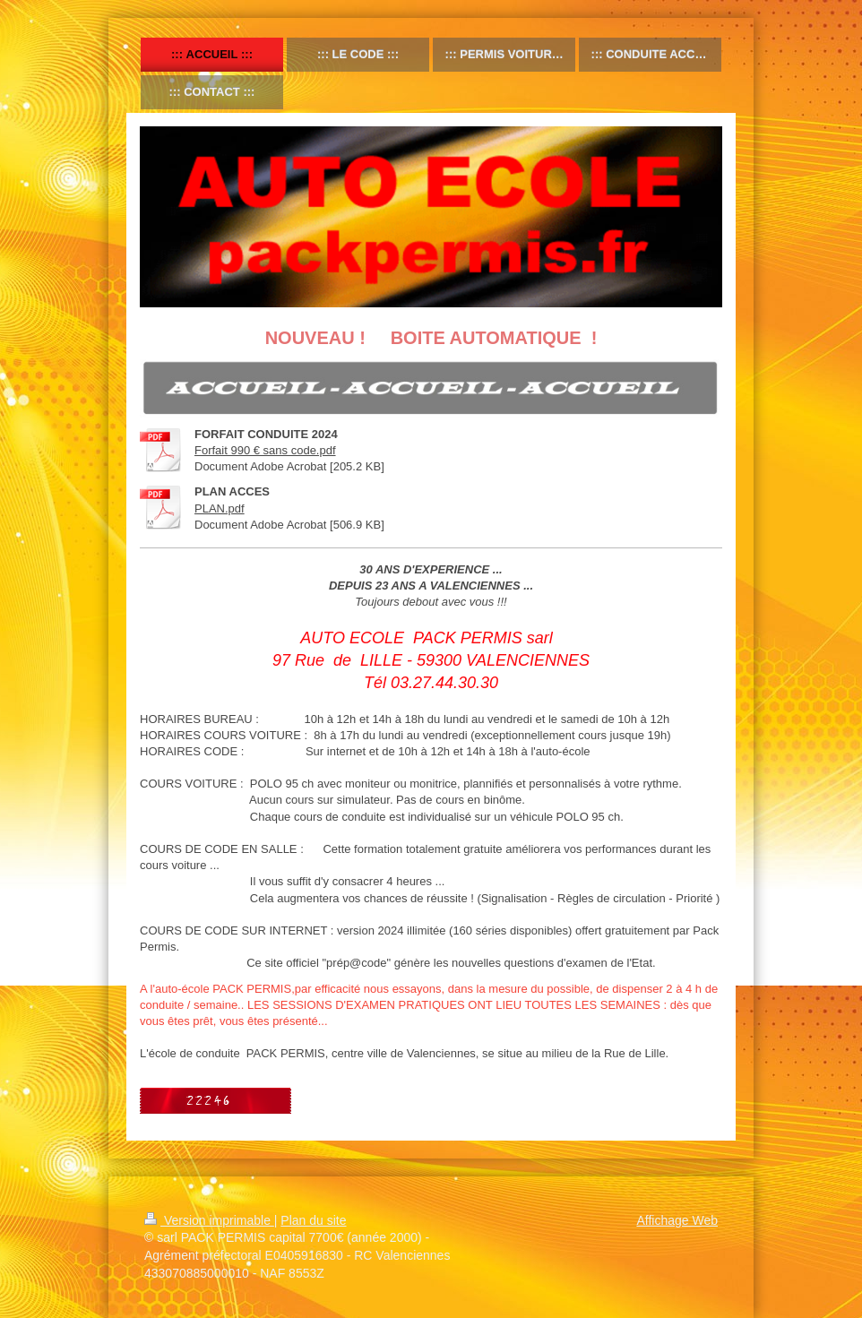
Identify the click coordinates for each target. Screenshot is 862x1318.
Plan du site (313, 1220)
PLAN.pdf (219, 508)
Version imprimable (209, 1220)
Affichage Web (677, 1220)
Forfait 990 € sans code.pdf (265, 450)
